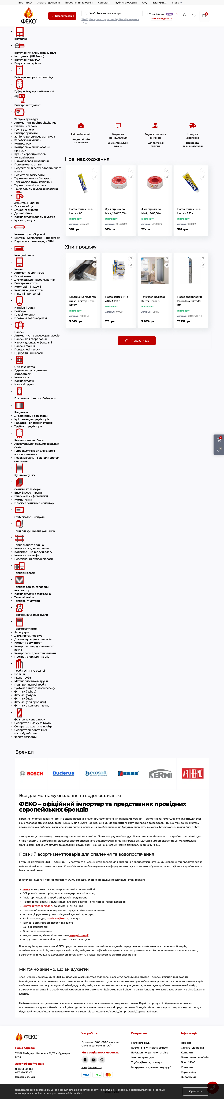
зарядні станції (78, 935)
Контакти (104, 2)
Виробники (188, 1077)
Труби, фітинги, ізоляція (146, 1062)
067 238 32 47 (159, 14)
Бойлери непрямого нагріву (149, 1052)
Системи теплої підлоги (38, 906)
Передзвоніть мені (25, 1077)
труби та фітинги (57, 918)
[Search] (85, 13)
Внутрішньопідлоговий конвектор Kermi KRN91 (82, 301)
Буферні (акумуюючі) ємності (150, 1047)
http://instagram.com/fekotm (101, 1059)
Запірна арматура (142, 1057)
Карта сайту (188, 1072)
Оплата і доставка (48, 2)
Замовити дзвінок (161, 18)
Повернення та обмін (78, 2)
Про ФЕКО (25, 2)
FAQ (144, 2)
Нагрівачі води (141, 1042)
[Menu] (62, 16)
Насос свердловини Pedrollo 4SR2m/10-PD (190, 301)
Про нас (186, 1042)
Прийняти (195, 1091)
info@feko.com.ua (91, 1067)
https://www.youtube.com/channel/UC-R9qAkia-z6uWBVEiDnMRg (93, 1059)
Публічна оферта (126, 2)
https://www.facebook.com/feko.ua (85, 1059)
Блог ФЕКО (159, 2)
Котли (26, 889)
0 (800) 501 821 (24, 1069)
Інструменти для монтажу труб (151, 1067)
